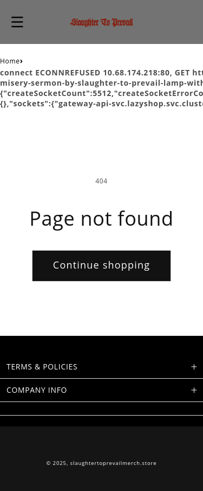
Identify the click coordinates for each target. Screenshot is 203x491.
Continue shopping (101, 264)
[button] (17, 21)
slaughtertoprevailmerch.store (113, 463)
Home (10, 61)
